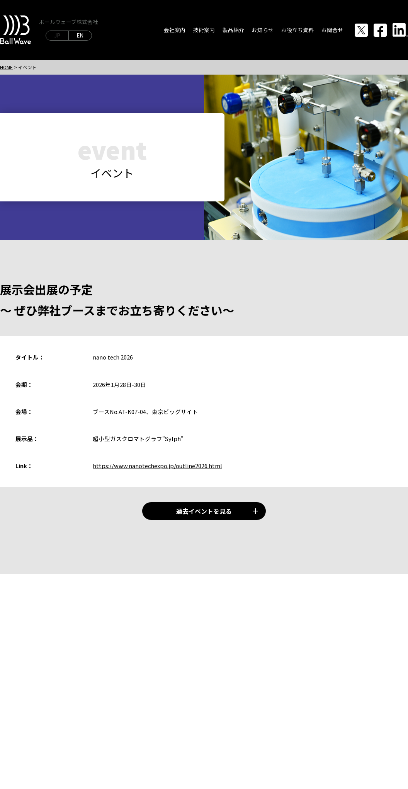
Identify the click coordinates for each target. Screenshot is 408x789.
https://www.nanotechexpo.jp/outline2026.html (157, 466)
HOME (6, 67)
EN (79, 35)
